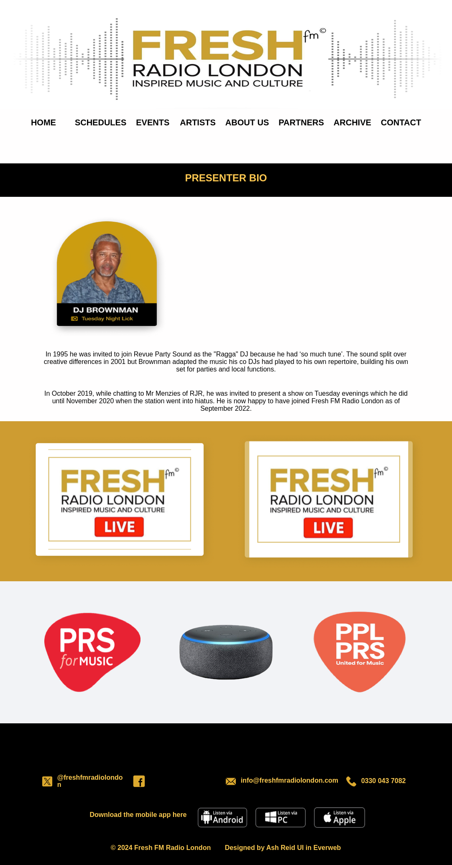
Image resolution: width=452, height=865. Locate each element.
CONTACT (401, 122)
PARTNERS (301, 122)
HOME (43, 122)
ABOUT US (247, 122)
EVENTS (152, 122)
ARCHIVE (352, 122)
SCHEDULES (100, 122)
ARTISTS (198, 122)
